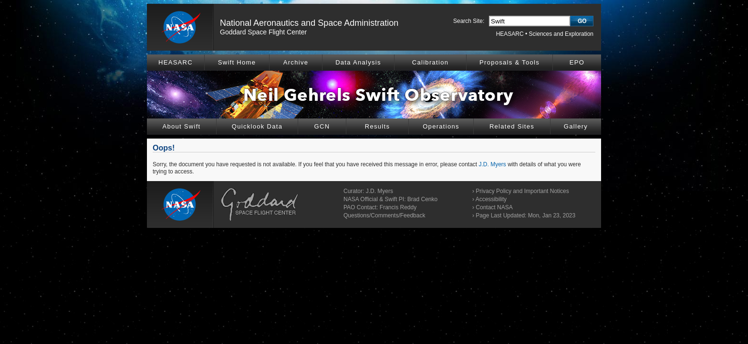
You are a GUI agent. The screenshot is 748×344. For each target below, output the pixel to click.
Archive (295, 62)
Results (377, 126)
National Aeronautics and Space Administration (309, 23)
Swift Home (237, 62)
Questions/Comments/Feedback (384, 215)
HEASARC (510, 34)
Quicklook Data (257, 126)
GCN (322, 126)
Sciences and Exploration (561, 34)
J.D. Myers (492, 164)
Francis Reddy (398, 207)
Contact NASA (494, 207)
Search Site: (468, 21)
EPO (577, 62)
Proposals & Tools (509, 62)
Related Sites (511, 126)
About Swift (181, 126)
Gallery (576, 126)
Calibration (430, 62)
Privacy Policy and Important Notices (522, 191)
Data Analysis (358, 62)
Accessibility (491, 199)
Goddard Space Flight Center (263, 32)
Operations (441, 126)
